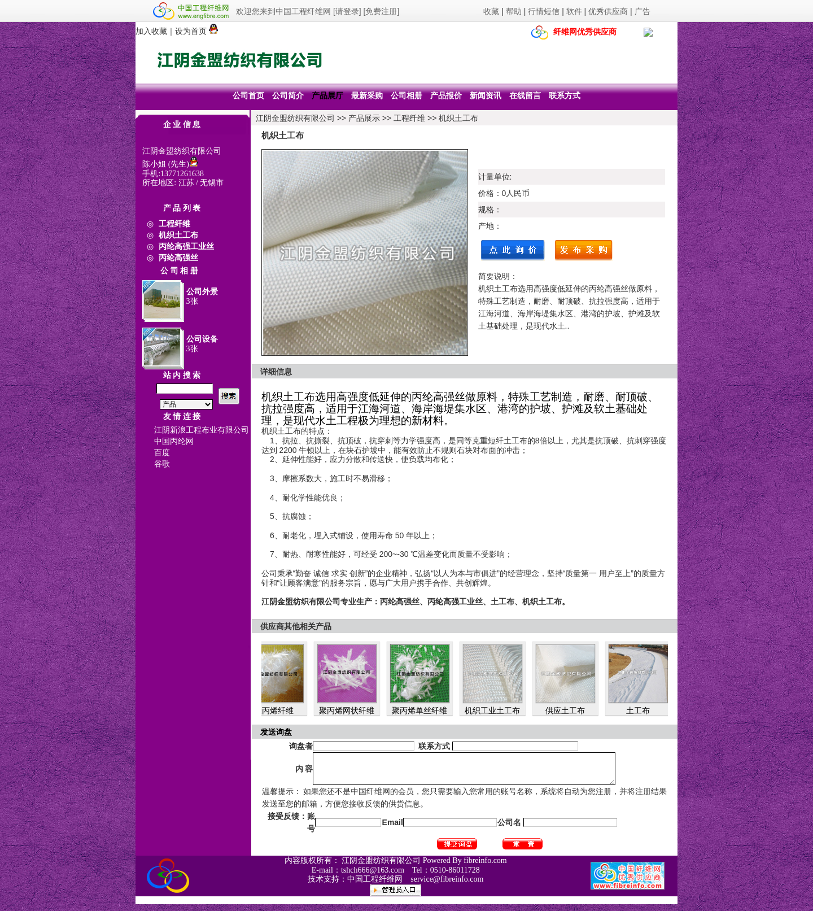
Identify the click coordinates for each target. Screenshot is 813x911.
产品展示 (364, 118)
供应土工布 (568, 710)
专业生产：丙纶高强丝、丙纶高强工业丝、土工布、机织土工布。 (455, 601)
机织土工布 (458, 118)
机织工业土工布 (495, 710)
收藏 (491, 11)
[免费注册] (382, 11)
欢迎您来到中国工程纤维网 (283, 11)
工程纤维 (409, 118)
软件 (574, 11)
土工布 (641, 710)
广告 (642, 11)
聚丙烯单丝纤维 (423, 710)
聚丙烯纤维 (277, 710)
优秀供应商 (608, 11)
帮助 (514, 11)
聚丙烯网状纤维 (350, 710)
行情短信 (544, 11)
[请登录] (347, 11)
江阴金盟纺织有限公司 (295, 118)
